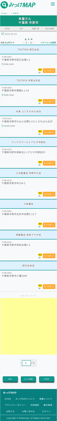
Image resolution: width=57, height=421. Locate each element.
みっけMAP (10, 392)
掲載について (46, 398)
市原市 (15, 13)
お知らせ (10, 411)
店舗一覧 (35, 28)
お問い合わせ (28, 411)
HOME (4, 13)
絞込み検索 (49, 28)
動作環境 (48, 404)
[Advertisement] (28, 326)
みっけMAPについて (25, 398)
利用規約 (35, 404)
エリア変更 (28, 379)
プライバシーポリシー (15, 404)
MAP (21, 28)
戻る (10, 379)
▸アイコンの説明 (48, 42)
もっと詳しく (49, 70)
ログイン (46, 411)
